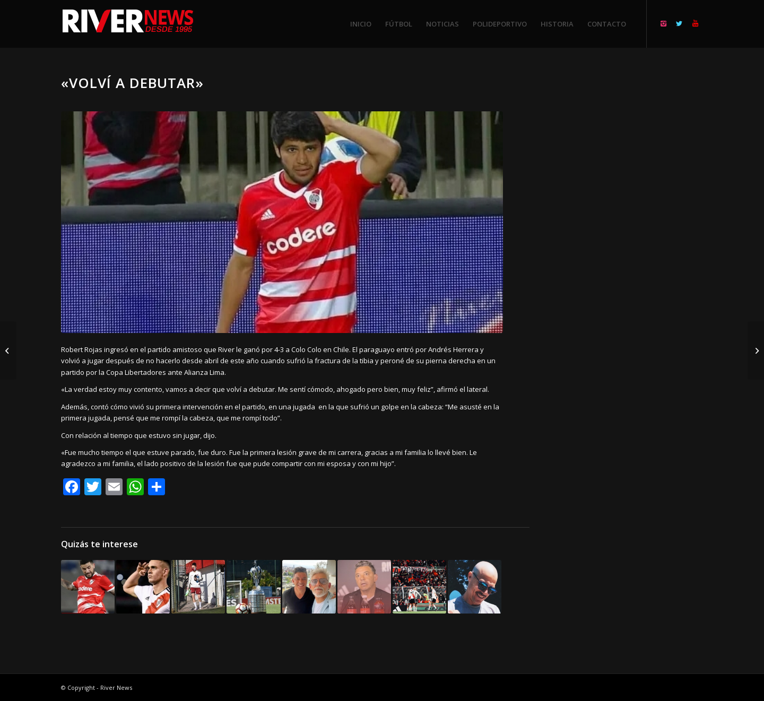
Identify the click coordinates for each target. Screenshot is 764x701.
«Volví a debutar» (132, 82)
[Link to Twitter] (679, 23)
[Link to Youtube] (695, 23)
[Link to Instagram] (663, 23)
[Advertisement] (629, 233)
